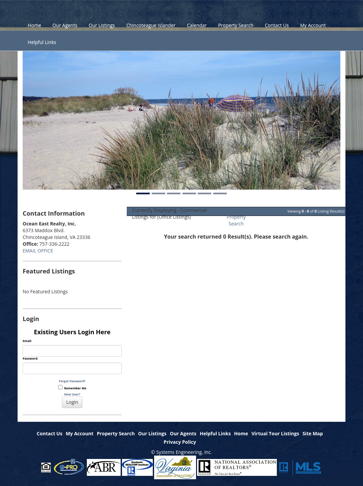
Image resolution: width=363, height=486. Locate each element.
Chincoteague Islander (151, 25)
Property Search (235, 25)
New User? (72, 394)
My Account (313, 25)
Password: (30, 359)
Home (34, 25)
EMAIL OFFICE (38, 250)
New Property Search (236, 217)
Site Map (312, 433)
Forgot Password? (72, 381)
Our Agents (64, 25)
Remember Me (72, 387)
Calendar (197, 25)
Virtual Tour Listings (275, 433)
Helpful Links (42, 42)
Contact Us (277, 25)
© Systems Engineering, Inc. (181, 452)
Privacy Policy (180, 442)
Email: (27, 341)
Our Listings (102, 25)
